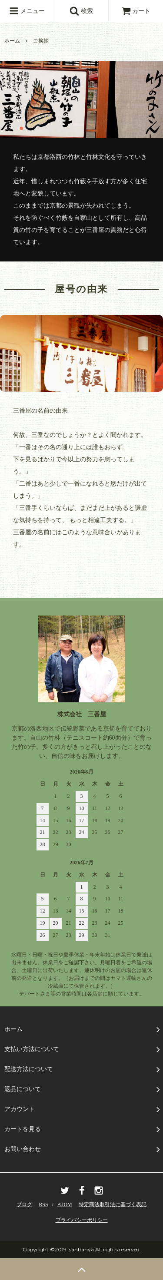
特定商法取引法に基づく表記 (112, 1204)
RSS (43, 1204)
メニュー (27, 11)
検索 (81, 11)
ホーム (12, 41)
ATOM (64, 1204)
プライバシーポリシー (82, 1220)
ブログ (24, 1204)
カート (136, 11)
